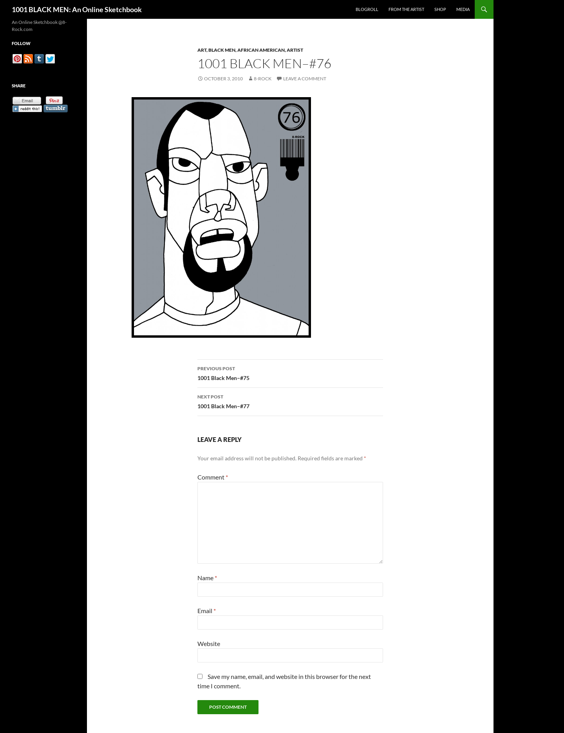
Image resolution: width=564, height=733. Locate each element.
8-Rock (262, 78)
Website (208, 643)
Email (206, 610)
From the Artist (406, 9)
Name (207, 577)
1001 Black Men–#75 (290, 372)
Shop (440, 9)
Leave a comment (304, 78)
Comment (212, 477)
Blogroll (367, 9)
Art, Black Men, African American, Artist (250, 50)
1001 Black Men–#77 (290, 400)
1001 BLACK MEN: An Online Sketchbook (77, 9)
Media (463, 9)
